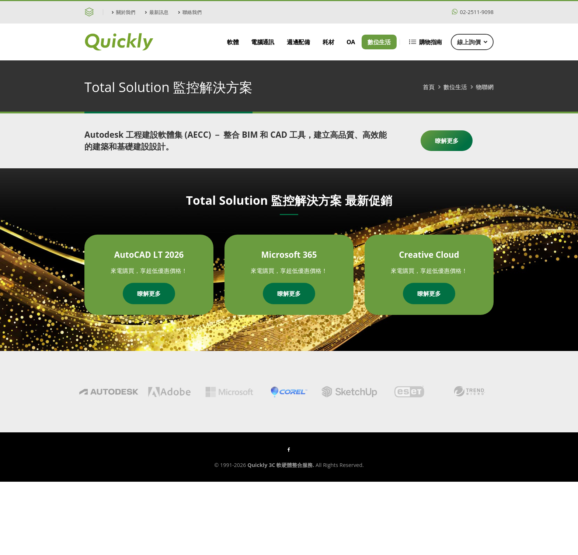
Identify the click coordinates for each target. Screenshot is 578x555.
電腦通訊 (262, 42)
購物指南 (425, 42)
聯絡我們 (190, 12)
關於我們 (123, 12)
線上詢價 (472, 42)
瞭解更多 (447, 141)
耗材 (328, 42)
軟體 (232, 42)
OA (351, 42)
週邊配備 (298, 42)
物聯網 (485, 87)
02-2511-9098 (473, 11)
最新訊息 (156, 12)
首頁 (429, 87)
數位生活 (379, 42)
